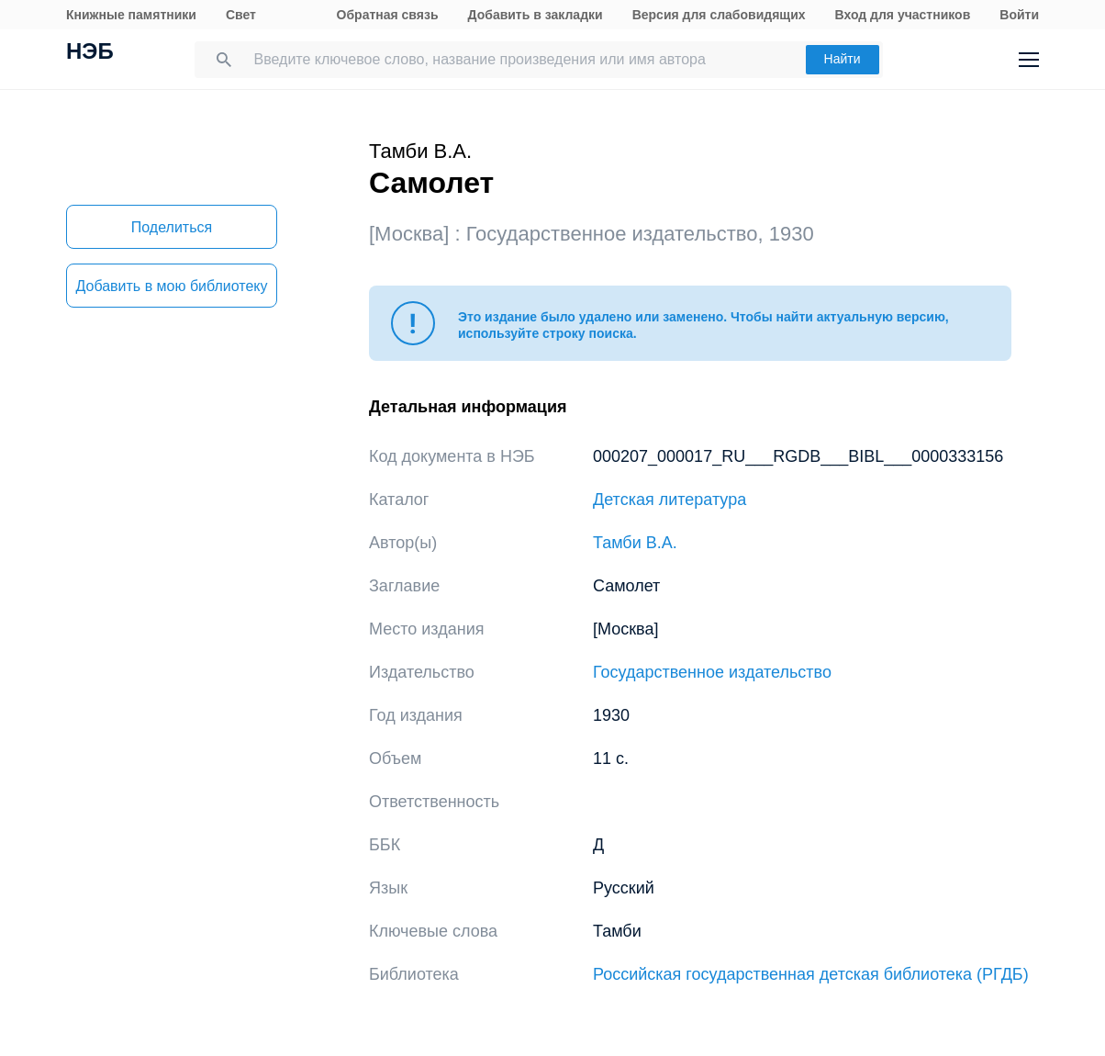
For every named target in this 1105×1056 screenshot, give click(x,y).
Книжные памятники (131, 14)
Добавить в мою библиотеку (171, 286)
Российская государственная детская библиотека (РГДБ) (811, 974)
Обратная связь (388, 14)
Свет (241, 14)
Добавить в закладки (535, 14)
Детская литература (669, 499)
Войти (1019, 14)
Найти (842, 58)
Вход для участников (903, 14)
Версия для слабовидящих (719, 14)
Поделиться (171, 227)
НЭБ (90, 53)
